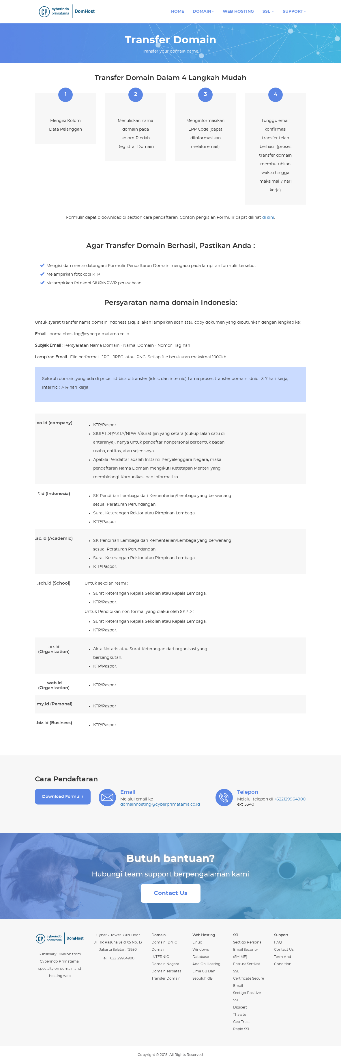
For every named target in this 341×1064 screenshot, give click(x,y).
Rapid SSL (241, 1029)
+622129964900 (290, 799)
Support (294, 12)
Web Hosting (238, 12)
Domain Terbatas (166, 971)
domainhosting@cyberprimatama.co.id (160, 804)
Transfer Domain (166, 978)
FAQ (278, 942)
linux (197, 942)
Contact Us (284, 949)
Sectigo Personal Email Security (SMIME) (247, 950)
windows (200, 949)
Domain (203, 12)
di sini (268, 218)
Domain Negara (165, 964)
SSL (268, 12)
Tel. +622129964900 (118, 958)
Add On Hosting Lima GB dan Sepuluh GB (206, 971)
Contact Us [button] (171, 893)
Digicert (240, 1007)
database (200, 957)
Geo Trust (241, 1022)
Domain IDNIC (164, 942)
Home (177, 12)
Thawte (239, 1014)
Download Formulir (62, 797)
